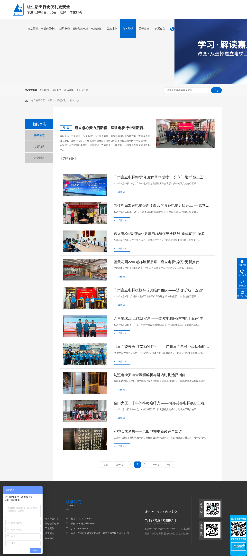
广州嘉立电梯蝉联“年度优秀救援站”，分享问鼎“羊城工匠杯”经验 (162, 177)
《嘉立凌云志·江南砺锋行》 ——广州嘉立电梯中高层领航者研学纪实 (162, 347)
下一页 (155, 464)
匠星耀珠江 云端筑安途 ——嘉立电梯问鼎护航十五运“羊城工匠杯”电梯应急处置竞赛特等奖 (162, 318)
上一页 (119, 464)
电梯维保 (96, 28)
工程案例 (112, 28)
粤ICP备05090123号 (164, 528)
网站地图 (49, 538)
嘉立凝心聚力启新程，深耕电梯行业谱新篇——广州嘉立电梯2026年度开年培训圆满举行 (112, 128)
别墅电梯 (64, 28)
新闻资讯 (128, 28)
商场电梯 (68, 90)
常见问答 (39, 157)
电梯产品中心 (48, 28)
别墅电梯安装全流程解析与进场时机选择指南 (150, 375)
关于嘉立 (144, 28)
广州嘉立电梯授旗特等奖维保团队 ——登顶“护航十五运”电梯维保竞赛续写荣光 (162, 290)
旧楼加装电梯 (80, 28)
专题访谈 (39, 146)
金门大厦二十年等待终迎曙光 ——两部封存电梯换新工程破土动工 (162, 403)
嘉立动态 (74, 100)
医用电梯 (44, 90)
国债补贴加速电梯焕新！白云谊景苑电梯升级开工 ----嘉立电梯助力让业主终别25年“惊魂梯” (162, 205)
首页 (50, 100)
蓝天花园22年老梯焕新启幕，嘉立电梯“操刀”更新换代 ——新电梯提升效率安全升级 (162, 262)
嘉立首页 (32, 28)
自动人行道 (82, 90)
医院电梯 (56, 90)
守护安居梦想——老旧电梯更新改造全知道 (148, 431)
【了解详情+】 (68, 158)
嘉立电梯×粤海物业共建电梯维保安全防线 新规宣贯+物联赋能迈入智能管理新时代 (162, 234)
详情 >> (122, 192)
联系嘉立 (160, 28)
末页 (169, 464)
